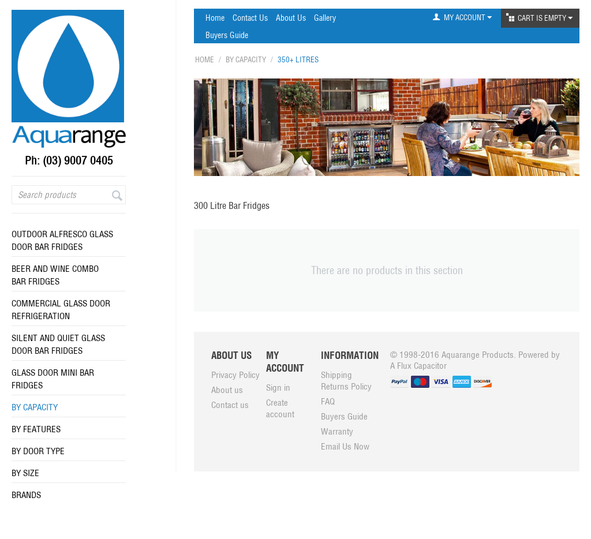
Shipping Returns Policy (346, 380)
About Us (291, 18)
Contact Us (250, 18)
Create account (280, 408)
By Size (25, 472)
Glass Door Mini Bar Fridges (53, 379)
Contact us (230, 404)
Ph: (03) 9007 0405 (69, 160)
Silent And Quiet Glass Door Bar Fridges (58, 344)
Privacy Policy (235, 374)
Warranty (337, 431)
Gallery (325, 18)
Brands (26, 494)
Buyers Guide (226, 35)
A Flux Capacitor (418, 365)
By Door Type (38, 451)
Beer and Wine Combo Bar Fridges (55, 275)
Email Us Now (345, 446)
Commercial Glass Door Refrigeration (61, 309)
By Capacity (35, 407)
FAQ (328, 401)
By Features (36, 429)
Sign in (278, 387)
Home (215, 18)
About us (227, 389)
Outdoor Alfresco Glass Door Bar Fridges (62, 240)
